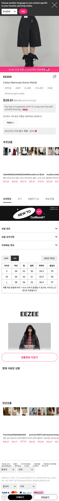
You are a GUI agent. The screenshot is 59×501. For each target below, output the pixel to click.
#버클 (50, 88)
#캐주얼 (8, 88)
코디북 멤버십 (26, 464)
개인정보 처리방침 (49, 464)
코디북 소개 (6, 464)
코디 (20, 198)
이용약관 (37, 464)
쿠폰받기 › (10, 122)
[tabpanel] (6, 165)
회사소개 (45, 466)
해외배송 (18, 466)
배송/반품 (49, 198)
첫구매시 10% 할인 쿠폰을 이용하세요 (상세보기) (22, 116)
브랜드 (15, 464)
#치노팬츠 (39, 88)
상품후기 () (33, 198)
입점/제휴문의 (6, 466)
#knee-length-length (14, 93)
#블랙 (18, 88)
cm (15, 258)
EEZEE (7, 76)
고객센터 (35, 466)
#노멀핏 (28, 88)
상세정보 (7, 198)
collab (26, 466)
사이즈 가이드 (49, 258)
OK (23, 11)
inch (6, 258)
